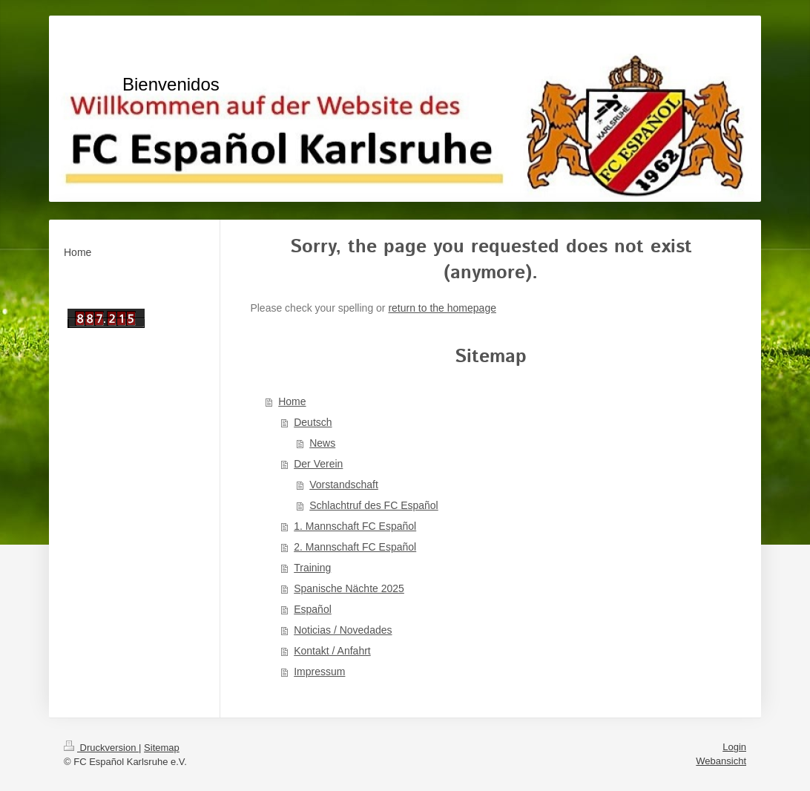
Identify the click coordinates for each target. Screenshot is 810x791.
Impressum (319, 671)
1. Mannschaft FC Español (355, 526)
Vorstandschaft (343, 484)
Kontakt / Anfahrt (332, 651)
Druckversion (101, 747)
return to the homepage (442, 308)
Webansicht (721, 761)
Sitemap (162, 747)
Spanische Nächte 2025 (349, 588)
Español (313, 609)
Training (312, 568)
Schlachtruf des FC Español (373, 505)
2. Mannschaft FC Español (355, 547)
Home (292, 401)
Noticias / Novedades (343, 630)
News (322, 443)
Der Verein (318, 464)
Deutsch (313, 422)
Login (734, 746)
